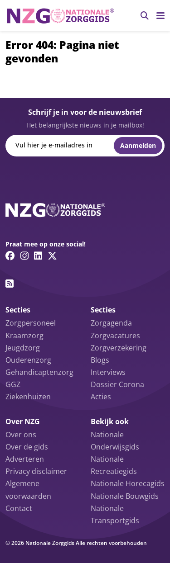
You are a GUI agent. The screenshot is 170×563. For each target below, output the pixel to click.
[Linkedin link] (38, 255)
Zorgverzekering (118, 348)
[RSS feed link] (9, 283)
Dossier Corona (117, 384)
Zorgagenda (111, 323)
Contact (18, 508)
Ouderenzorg (28, 360)
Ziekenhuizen (28, 397)
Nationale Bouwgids (125, 496)
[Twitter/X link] (52, 255)
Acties (101, 397)
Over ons (20, 435)
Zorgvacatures (115, 336)
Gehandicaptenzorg (39, 372)
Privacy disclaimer (36, 471)
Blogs (100, 360)
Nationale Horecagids (128, 483)
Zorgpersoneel (30, 323)
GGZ (12, 384)
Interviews (108, 372)
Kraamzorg (24, 336)
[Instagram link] (24, 255)
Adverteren (24, 459)
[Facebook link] (10, 255)
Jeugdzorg (22, 348)
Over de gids (26, 447)
